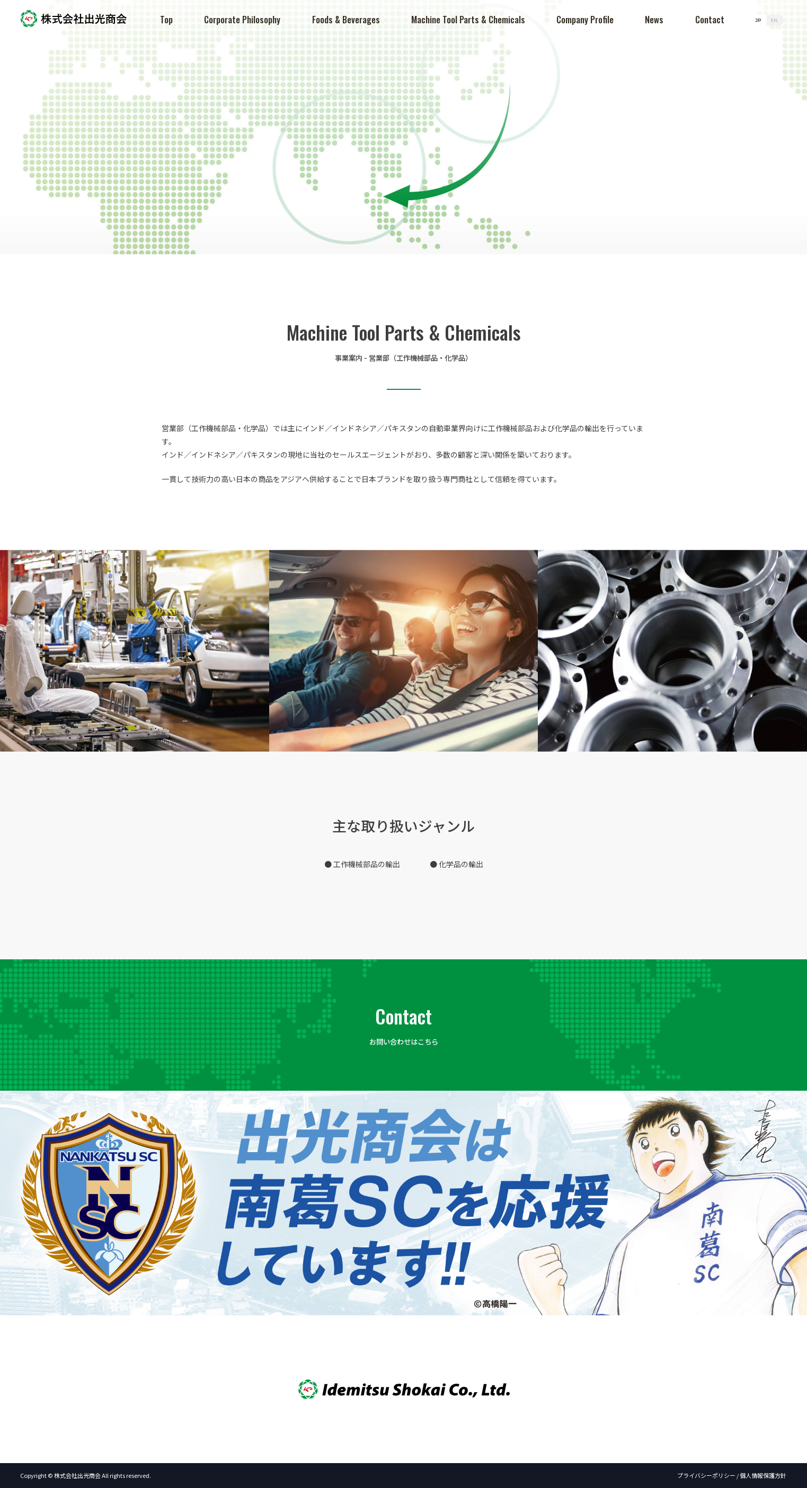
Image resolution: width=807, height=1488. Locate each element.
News (654, 18)
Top (168, 18)
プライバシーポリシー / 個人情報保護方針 (732, 1475)
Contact (709, 18)
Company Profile (586, 18)
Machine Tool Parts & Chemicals (469, 18)
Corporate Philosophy (244, 18)
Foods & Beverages (347, 18)
